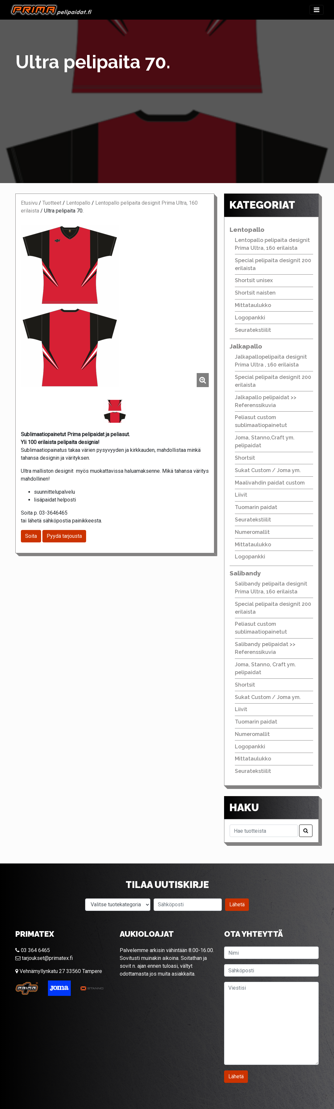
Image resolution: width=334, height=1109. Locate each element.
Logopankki (250, 318)
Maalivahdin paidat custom (270, 483)
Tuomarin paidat (256, 507)
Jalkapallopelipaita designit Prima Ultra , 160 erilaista (271, 361)
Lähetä (237, 904)
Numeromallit (252, 532)
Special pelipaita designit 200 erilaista (273, 264)
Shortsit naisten (255, 293)
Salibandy (245, 573)
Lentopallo (78, 203)
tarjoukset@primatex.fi (44, 958)
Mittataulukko (253, 305)
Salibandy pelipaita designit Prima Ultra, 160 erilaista (271, 588)
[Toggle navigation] (317, 10)
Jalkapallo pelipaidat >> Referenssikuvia (265, 401)
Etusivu (29, 203)
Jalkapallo (246, 346)
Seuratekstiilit (253, 330)
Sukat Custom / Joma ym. (268, 470)
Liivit (241, 495)
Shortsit (245, 458)
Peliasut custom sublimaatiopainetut (261, 421)
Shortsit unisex (254, 280)
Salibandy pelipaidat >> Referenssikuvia (265, 648)
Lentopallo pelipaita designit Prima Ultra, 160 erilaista (272, 244)
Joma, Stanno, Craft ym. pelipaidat (265, 668)
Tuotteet (51, 203)
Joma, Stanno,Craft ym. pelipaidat (265, 442)
